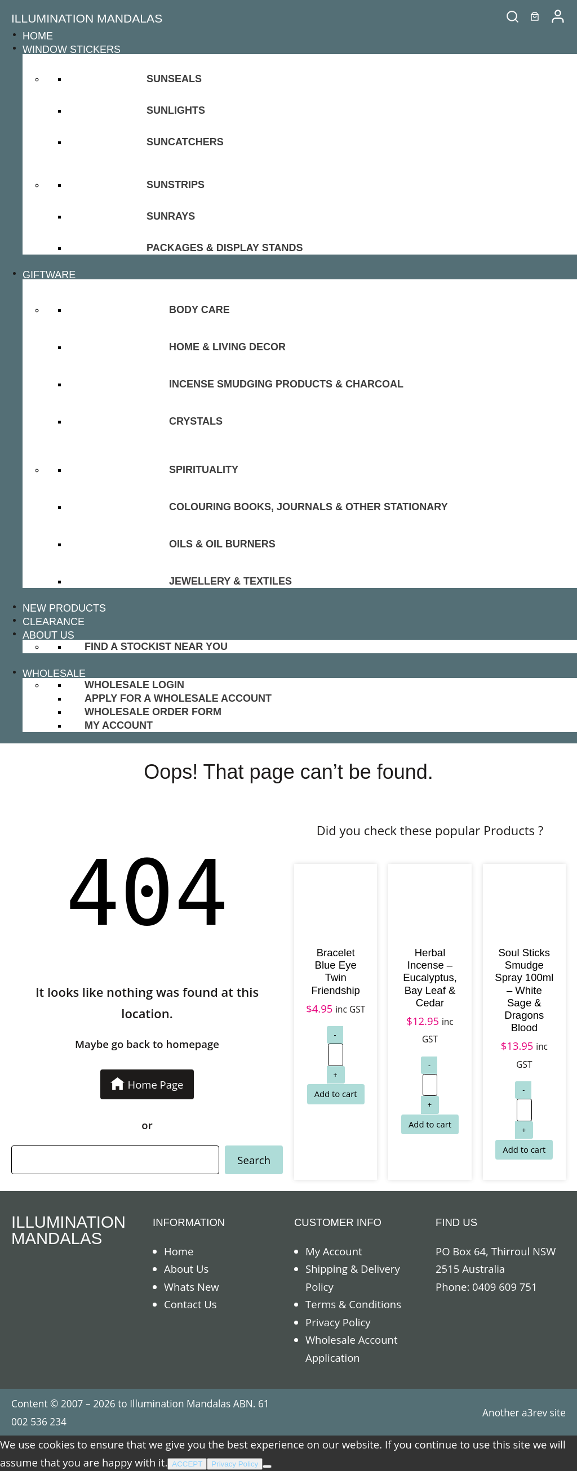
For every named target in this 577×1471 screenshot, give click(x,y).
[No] (267, 1466)
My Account (333, 1251)
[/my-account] (558, 16)
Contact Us (190, 1304)
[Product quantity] (335, 1055)
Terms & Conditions (353, 1304)
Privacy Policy (338, 1322)
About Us (186, 1269)
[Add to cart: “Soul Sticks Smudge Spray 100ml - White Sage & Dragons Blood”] (524, 1150)
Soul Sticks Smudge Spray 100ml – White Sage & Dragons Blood (524, 990)
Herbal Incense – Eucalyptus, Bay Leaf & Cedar (430, 978)
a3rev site (544, 1412)
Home (178, 1251)
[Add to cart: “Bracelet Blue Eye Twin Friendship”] (336, 1094)
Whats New (191, 1287)
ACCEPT (187, 1464)
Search (253, 1160)
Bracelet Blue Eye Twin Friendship (335, 971)
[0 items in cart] (535, 16)
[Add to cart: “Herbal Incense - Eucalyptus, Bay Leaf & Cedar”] (430, 1124)
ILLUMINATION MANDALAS (86, 18)
